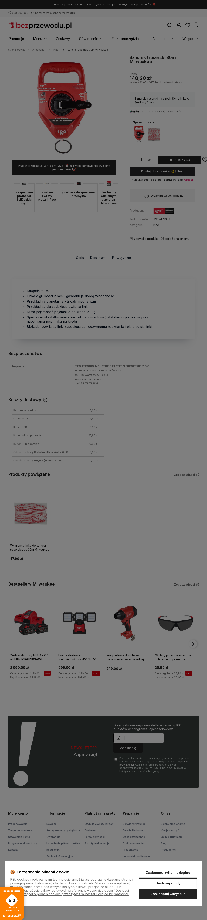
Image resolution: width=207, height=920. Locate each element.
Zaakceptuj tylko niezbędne (168, 873)
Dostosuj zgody (168, 883)
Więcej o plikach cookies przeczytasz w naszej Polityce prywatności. (76, 894)
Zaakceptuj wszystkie (168, 894)
